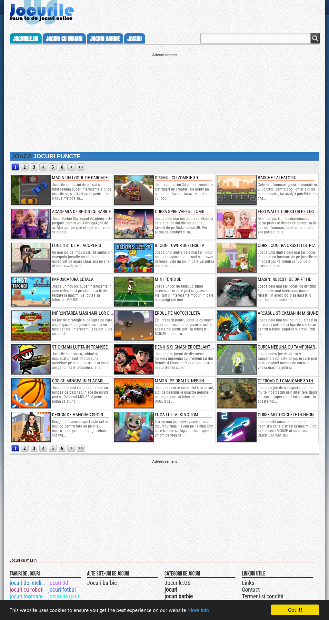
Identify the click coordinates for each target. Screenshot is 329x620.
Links (248, 582)
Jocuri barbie (102, 582)
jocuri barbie (105, 39)
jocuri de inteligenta (28, 582)
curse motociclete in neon (286, 414)
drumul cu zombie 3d (176, 177)
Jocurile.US (177, 582)
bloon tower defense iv (179, 245)
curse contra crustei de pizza (289, 245)
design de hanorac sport (78, 414)
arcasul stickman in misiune (288, 313)
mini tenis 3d (168, 279)
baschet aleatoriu (277, 177)
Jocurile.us (25, 39)
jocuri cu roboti (27, 589)
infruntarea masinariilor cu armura (90, 313)
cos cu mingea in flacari (78, 380)
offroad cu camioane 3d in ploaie (293, 380)
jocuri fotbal (62, 589)
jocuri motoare (26, 596)
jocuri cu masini (64, 39)
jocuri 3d (58, 582)
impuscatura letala (73, 279)
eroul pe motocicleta (177, 313)
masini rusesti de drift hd (285, 279)
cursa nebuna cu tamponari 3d (290, 346)
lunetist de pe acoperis (76, 245)
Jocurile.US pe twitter (201, 582)
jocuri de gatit (63, 596)
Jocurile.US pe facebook (207, 582)
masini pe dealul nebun (179, 380)
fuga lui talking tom (176, 414)
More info (198, 610)
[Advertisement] (164, 102)
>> (81, 167)
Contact (251, 589)
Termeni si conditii (262, 596)
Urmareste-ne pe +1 (194, 582)
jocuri (134, 39)
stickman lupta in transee (80, 346)
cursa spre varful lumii (179, 211)
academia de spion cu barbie (81, 211)
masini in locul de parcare (80, 177)
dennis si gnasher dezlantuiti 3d (189, 346)
